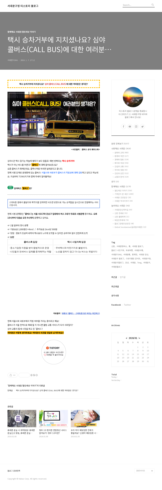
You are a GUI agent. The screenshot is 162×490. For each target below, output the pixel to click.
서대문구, (147, 262)
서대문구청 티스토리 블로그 (23, 6)
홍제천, (135, 254)
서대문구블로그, (117, 262)
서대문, (133, 262)
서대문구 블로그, (118, 258)
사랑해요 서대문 (121, 148)
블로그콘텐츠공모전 (124, 223)
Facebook (116, 304)
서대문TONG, (116, 254)
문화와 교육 (122, 152)
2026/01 (133, 338)
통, (130, 246)
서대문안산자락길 (123, 209)
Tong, (139, 262)
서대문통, (127, 254)
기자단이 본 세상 (124, 194)
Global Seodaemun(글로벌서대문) (130, 227)
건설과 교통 (122, 166)
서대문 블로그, (138, 246)
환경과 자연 (122, 156)
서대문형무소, (122, 246)
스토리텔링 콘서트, (133, 258)
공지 (115, 181)
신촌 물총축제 (122, 216)
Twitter (127, 304)
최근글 (114, 277)
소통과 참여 (122, 176)
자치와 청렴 (121, 170)
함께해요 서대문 (121, 186)
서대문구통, (139, 250)
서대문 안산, (144, 254)
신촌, (113, 246)
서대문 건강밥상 (123, 197)
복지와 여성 (122, 163)
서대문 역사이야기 (124, 201)
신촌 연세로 (121, 213)
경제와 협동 (122, 159)
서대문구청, (146, 258)
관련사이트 (140, 470)
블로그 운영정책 (14, 471)
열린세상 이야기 (123, 190)
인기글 (123, 277)
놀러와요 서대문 (120, 205)
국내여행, (129, 250)
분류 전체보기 (120, 143)
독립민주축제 (122, 220)
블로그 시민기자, (118, 250)
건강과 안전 (122, 173)
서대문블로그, (116, 266)
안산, (127, 262)
